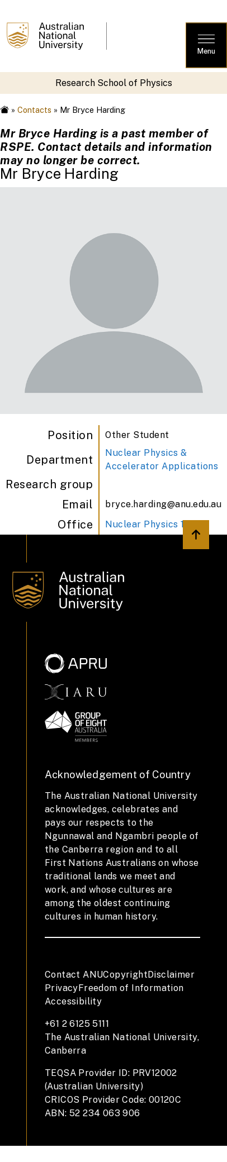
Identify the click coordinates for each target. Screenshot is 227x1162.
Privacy (61, 988)
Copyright (125, 974)
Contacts (34, 110)
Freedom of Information (131, 988)
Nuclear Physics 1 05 (151, 524)
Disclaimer (171, 974)
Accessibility (73, 1001)
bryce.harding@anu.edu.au (163, 504)
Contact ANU (74, 974)
